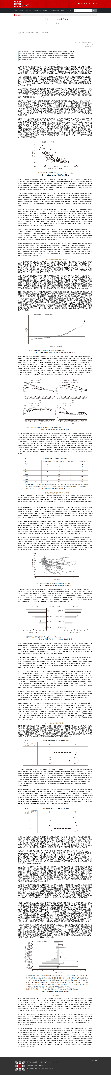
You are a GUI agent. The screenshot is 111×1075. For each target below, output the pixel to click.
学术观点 (69, 10)
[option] (46, 33)
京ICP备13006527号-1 (55, 1062)
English (95, 3)
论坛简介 (21, 10)
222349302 (88, 3)
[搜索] (83, 10)
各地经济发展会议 (54, 10)
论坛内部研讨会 (37, 10)
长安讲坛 (28, 10)
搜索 (94, 10)
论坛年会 (45, 10)
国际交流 (63, 10)
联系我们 (94, 1061)
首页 (16, 10)
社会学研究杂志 (30, 32)
